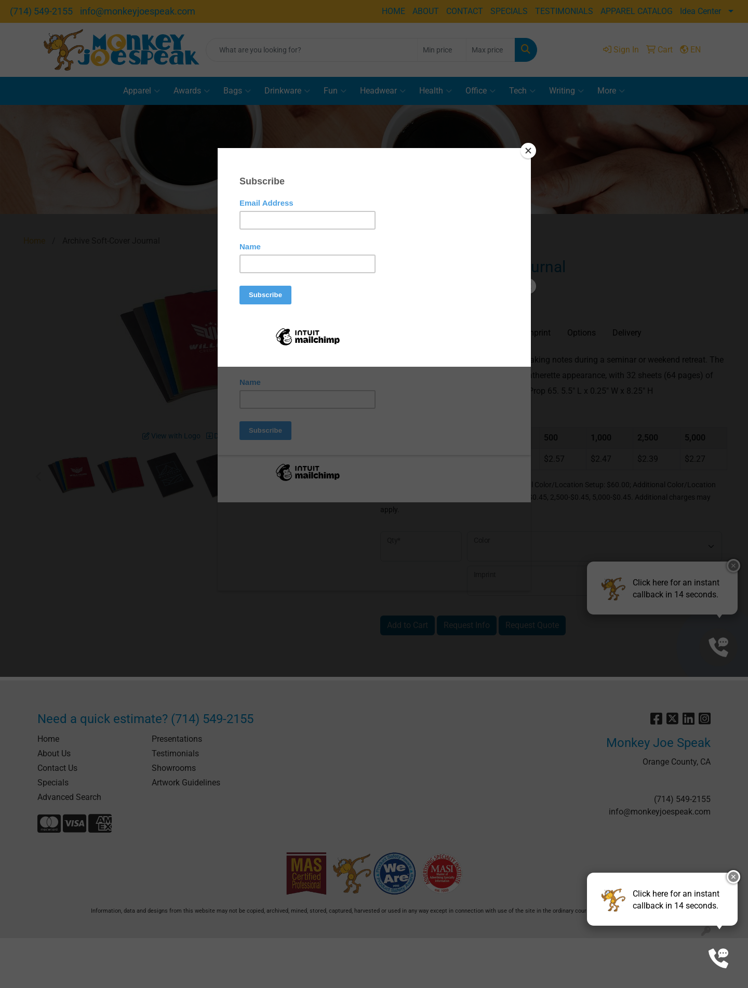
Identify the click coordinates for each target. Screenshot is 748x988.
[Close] (528, 150)
